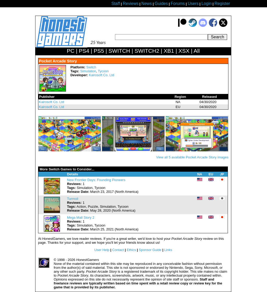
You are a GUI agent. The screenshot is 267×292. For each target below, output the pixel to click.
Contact (118, 250)
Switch (91, 67)
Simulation (88, 71)
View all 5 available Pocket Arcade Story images (192, 157)
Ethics (131, 250)
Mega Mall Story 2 (80, 217)
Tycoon (103, 71)
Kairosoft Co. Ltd (101, 75)
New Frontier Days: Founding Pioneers (96, 180)
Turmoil (72, 199)
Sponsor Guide (150, 250)
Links (168, 250)
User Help (102, 250)
